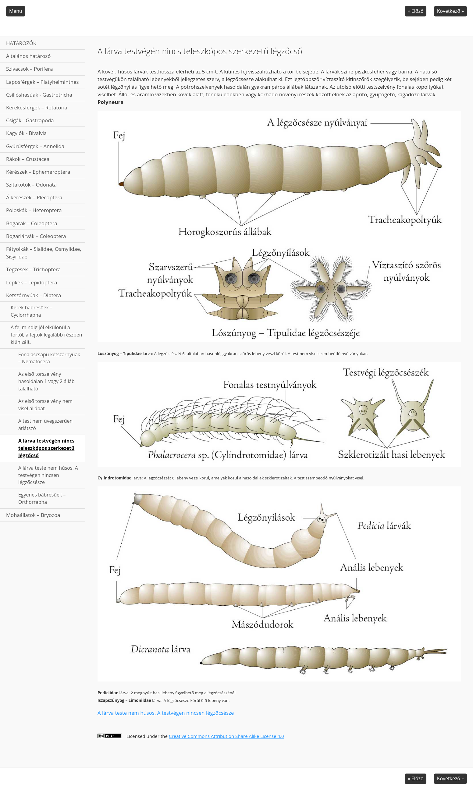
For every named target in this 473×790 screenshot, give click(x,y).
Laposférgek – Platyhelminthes (42, 81)
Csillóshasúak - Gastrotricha (39, 94)
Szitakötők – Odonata (31, 184)
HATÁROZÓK (21, 43)
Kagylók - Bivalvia (26, 133)
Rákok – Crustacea (27, 158)
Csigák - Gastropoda (30, 120)
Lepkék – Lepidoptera (31, 282)
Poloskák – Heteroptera (34, 210)
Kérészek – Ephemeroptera (38, 171)
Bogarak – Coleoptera (31, 223)
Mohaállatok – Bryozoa (33, 514)
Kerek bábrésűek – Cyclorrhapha (31, 311)
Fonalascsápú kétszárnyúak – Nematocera (49, 358)
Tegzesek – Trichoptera (33, 269)
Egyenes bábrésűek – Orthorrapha (42, 498)
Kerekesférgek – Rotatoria (36, 107)
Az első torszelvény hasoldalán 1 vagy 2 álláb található (46, 381)
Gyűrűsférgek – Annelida (35, 146)
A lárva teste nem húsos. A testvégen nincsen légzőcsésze (48, 475)
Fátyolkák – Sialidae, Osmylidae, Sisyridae (43, 252)
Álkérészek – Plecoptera (34, 197)
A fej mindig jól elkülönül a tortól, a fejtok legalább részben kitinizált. (46, 334)
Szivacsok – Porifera (29, 68)
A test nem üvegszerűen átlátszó (45, 425)
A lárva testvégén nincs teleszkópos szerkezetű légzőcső (46, 448)
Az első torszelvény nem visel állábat (45, 405)
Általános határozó (28, 55)
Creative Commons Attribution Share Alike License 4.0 (226, 736)
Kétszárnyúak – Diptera (33, 295)
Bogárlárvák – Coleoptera (36, 236)
